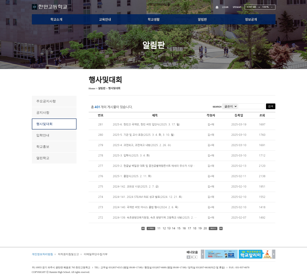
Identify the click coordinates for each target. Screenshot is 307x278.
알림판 (102, 88)
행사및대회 (44, 124)
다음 (274, 254)
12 (164, 228)
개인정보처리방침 (42, 254)
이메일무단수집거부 (96, 254)
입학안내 (42, 135)
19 (199, 228)
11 (159, 228)
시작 (195, 257)
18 (194, 228)
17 (189, 228)
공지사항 (42, 112)
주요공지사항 (46, 101)
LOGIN (225, 7)
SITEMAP (237, 7)
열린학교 (42, 158)
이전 (202, 254)
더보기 (188, 257)
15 (178, 228)
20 (205, 228)
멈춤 (192, 257)
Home (92, 88)
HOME (217, 7)
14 (173, 228)
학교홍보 (42, 146)
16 (184, 228)
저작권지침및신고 (68, 254)
